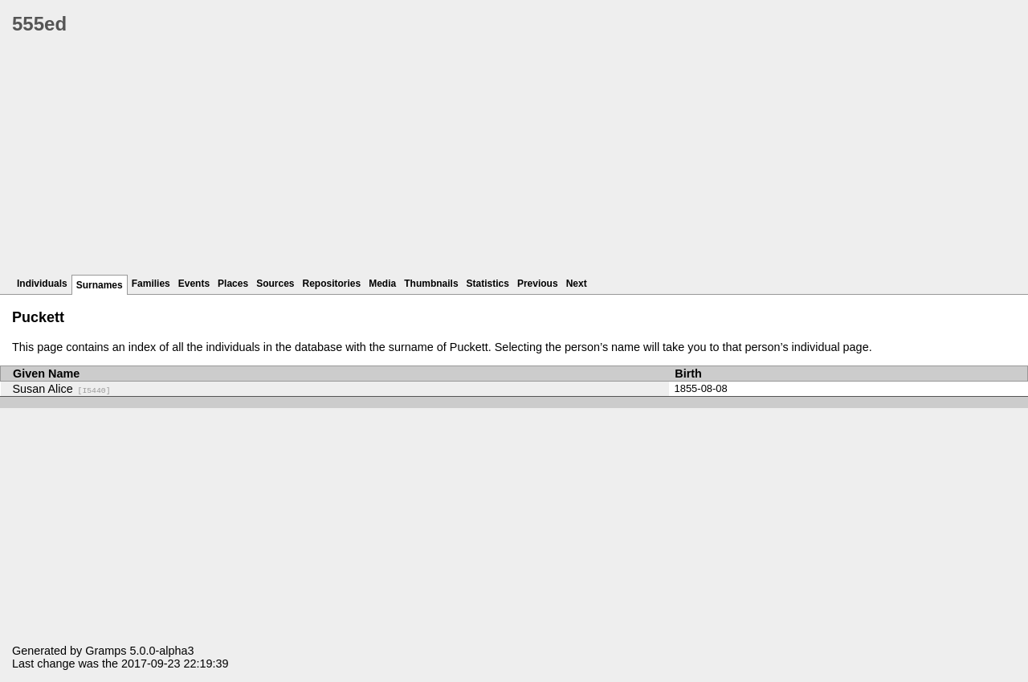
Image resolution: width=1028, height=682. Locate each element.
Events (194, 283)
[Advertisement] (494, 160)
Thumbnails (431, 283)
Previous (537, 283)
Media (382, 283)
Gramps (105, 650)
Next (576, 283)
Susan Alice (62, 388)
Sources (275, 283)
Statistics (488, 283)
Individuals (42, 283)
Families (151, 283)
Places (233, 283)
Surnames (99, 285)
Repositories (332, 283)
